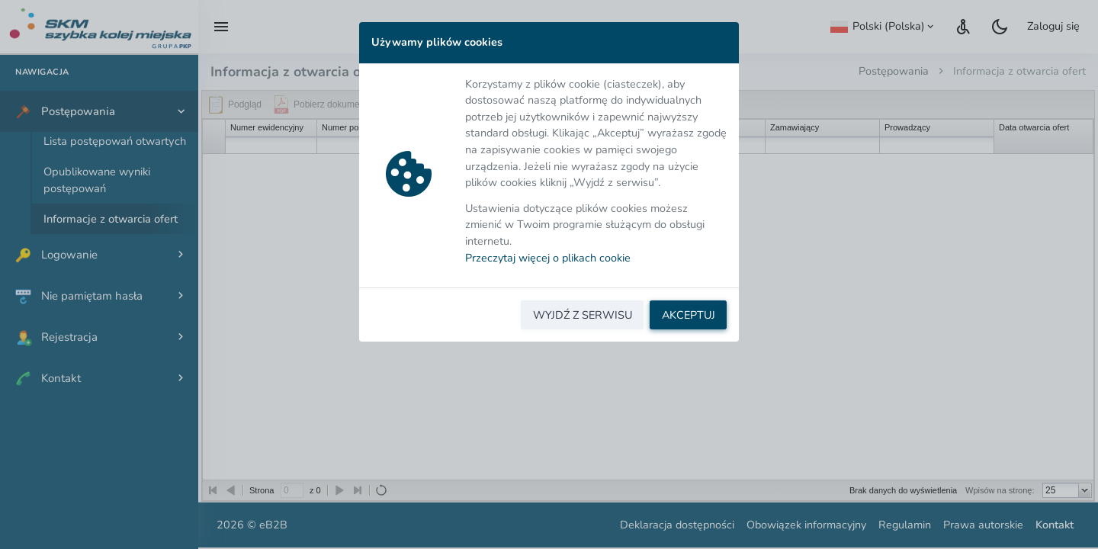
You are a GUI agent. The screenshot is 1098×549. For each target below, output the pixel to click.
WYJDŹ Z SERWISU (582, 315)
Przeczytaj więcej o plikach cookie (548, 257)
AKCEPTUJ (688, 315)
